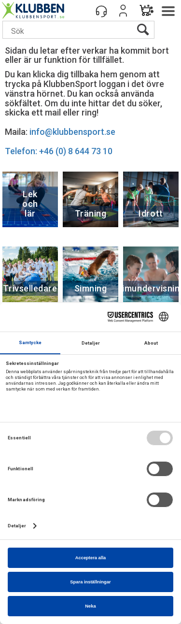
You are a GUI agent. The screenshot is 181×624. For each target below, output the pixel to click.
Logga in (123, 10)
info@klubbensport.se (72, 132)
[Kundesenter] (101, 10)
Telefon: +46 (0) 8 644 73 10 (58, 151)
